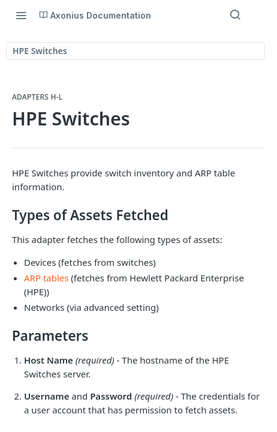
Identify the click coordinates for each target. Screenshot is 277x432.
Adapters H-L (37, 97)
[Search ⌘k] (235, 15)
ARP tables (46, 278)
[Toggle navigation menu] (21, 15)
